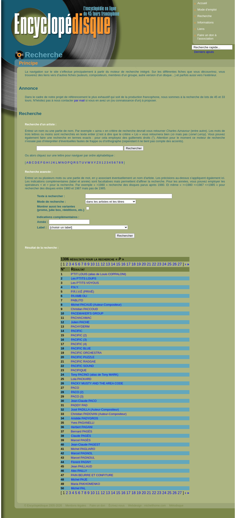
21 (149, 264)
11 (98, 264)
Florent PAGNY (81, 462)
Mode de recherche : (51, 201)
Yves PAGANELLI (82, 422)
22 (154, 264)
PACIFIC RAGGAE (83, 361)
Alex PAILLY (79, 470)
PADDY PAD (79, 405)
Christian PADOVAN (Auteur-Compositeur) (99, 414)
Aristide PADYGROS (84, 418)
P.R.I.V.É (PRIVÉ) (82, 291)
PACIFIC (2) (79, 335)
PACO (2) (77, 392)
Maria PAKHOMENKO (85, 484)
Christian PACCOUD (84, 309)
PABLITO (77, 300)
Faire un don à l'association (206, 36)
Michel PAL (78, 488)
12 (103, 264)
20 (144, 264)
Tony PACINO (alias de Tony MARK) (94, 374)
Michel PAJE (79, 479)
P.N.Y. (75, 287)
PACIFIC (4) (79, 344)
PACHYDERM (80, 326)
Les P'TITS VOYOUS (85, 283)
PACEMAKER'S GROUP (87, 313)
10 (93, 264)
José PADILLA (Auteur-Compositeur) (95, 409)
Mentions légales (75, 505)
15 (118, 264)
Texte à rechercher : (51, 196)
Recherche (204, 16)
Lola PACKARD (81, 379)
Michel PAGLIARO (83, 449)
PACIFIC (77, 331)
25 (169, 264)
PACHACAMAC (81, 317)
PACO (75, 387)
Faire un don (97, 505)
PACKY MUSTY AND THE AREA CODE (97, 383)
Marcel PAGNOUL (83, 457)
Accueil (202, 3)
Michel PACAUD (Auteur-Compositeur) (96, 304)
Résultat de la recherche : (42, 247)
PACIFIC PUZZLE (82, 357)
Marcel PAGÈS (81, 440)
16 (123, 264)
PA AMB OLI (79, 296)
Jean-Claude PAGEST (85, 444)
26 (175, 264)
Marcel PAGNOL (82, 453)
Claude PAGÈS (81, 435)
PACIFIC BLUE (81, 348)
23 (159, 264)
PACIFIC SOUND (82, 366)
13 (108, 264)
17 (128, 264)
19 (139, 264)
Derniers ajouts (204, 52)
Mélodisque (176, 505)
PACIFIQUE (79, 370)
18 (134, 264)
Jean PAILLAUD (81, 466)
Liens (200, 29)
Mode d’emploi (206, 9)
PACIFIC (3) (79, 339)
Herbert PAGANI (82, 427)
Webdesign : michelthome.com (147, 505)
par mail (79, 100)
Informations (205, 22)
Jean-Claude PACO (84, 401)
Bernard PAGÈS (81, 431)
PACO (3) (77, 396)
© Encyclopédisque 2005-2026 (43, 505)
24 (164, 264)
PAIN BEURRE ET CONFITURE (92, 475)
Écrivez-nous (116, 505)
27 (180, 264)
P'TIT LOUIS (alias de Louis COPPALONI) (98, 274)
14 (113, 264)
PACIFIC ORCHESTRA (86, 352)
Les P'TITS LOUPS (83, 278)
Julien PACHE (80, 322)
